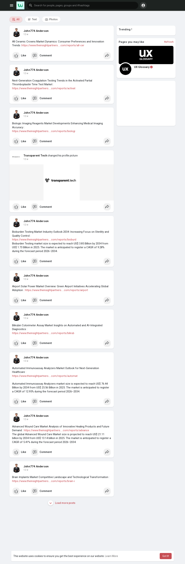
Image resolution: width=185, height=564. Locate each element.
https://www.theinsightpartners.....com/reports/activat (43, 88)
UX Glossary (143, 67)
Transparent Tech (35, 155)
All (16, 19)
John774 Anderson (36, 31)
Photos (51, 19)
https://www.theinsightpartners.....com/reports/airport (56, 290)
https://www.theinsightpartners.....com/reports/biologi (43, 131)
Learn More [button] (111, 556)
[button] (82, 5)
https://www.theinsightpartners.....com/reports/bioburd (44, 239)
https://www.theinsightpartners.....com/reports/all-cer (52, 45)
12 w (25, 34)
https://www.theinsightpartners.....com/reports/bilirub (43, 333)
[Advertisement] (146, 103)
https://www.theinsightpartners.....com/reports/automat (45, 376)
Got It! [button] (165, 556)
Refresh (169, 41)
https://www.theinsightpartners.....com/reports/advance (56, 430)
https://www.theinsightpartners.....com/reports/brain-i (43, 481)
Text (32, 19)
